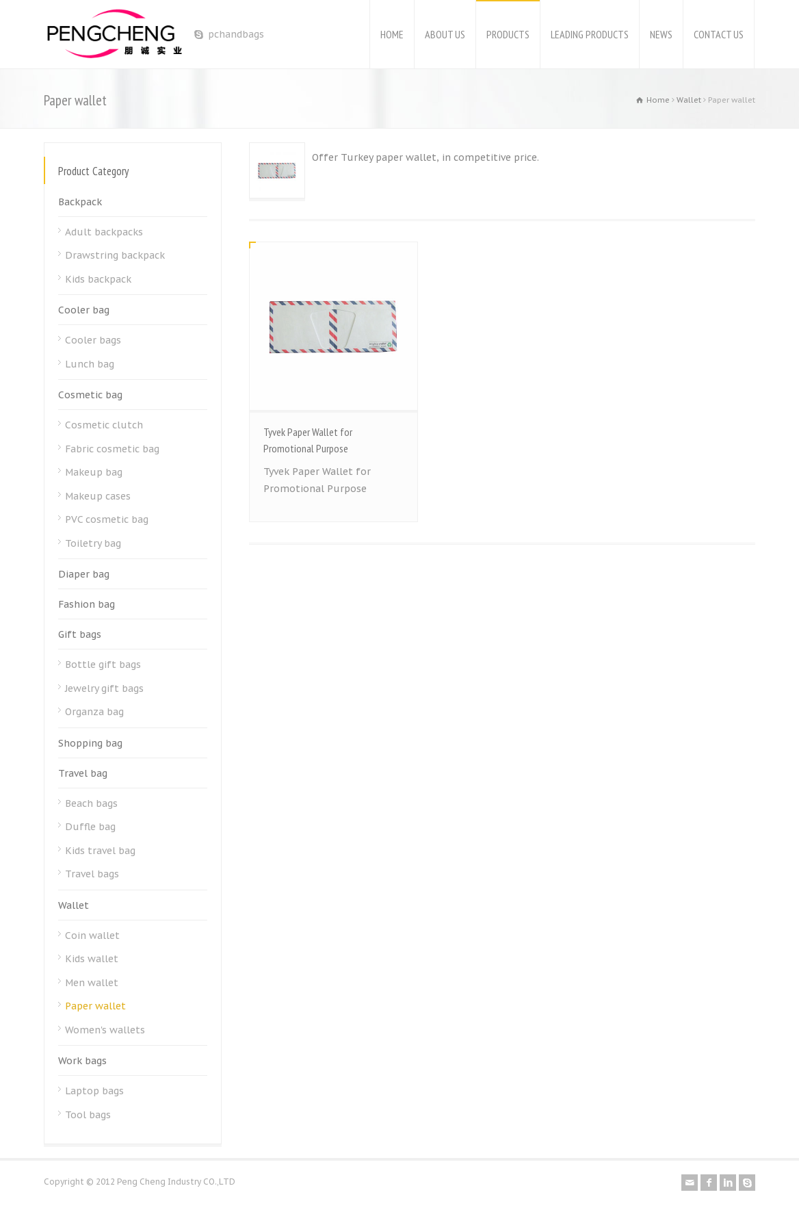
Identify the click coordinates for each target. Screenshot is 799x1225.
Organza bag (94, 712)
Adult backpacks (104, 232)
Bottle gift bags (103, 664)
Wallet (73, 905)
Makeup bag (93, 472)
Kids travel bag (100, 850)
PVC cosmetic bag (106, 519)
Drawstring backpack (115, 255)
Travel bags (92, 874)
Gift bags (79, 634)
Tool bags (88, 1115)
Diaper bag (83, 574)
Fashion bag (86, 604)
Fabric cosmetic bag (112, 449)
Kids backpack (98, 279)
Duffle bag (90, 827)
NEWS (661, 34)
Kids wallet (91, 959)
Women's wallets (105, 1030)
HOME (392, 34)
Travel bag (82, 773)
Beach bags (91, 803)
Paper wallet (95, 1006)
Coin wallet (92, 935)
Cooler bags (93, 340)
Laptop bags (94, 1091)
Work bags (82, 1061)
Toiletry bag (93, 543)
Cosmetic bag (90, 395)
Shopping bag (90, 743)
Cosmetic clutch (104, 425)
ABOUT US (445, 34)
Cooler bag (83, 310)
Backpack (80, 202)
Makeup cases (98, 496)
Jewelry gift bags (104, 688)
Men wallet (91, 983)
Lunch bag (89, 364)
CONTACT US (719, 34)
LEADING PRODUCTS (590, 34)
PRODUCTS (507, 34)
